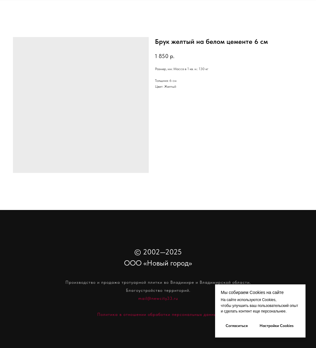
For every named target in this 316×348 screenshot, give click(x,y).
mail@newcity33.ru (158, 298)
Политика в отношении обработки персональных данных (158, 314)
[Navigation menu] (305, 18)
